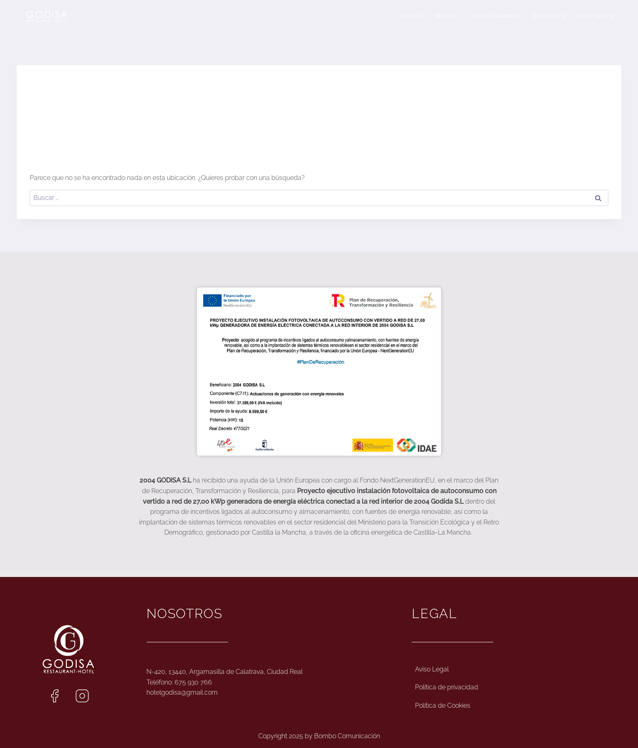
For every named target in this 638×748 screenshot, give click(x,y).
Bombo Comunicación (347, 736)
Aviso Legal (432, 669)
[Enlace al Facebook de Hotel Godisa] (54, 696)
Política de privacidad (446, 687)
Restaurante (496, 16)
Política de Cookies (442, 705)
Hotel (447, 16)
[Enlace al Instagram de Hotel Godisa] (82, 696)
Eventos (549, 16)
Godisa (410, 16)
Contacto (596, 16)
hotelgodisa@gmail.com (182, 692)
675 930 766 (193, 682)
